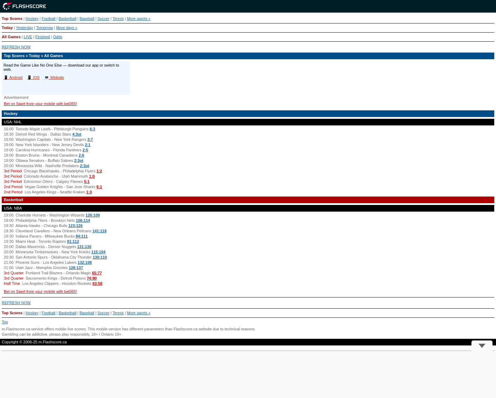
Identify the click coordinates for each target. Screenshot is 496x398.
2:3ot (78, 160)
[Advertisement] (248, 374)
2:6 (81, 155)
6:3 (92, 129)
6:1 (99, 187)
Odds (57, 37)
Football (48, 18)
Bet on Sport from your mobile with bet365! (40, 104)
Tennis (118, 18)
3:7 (90, 139)
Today (7, 28)
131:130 (84, 247)
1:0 (92, 176)
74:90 (92, 278)
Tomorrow (44, 28)
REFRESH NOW (16, 47)
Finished (42, 37)
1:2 (99, 171)
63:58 (97, 283)
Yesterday (24, 28)
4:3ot (76, 134)
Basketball (67, 18)
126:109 (93, 215)
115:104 (98, 252)
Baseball (87, 18)
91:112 (73, 241)
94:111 (82, 236)
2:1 (88, 145)
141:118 (99, 231)
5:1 (87, 181)
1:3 (89, 192)
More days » (67, 28)
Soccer (103, 18)
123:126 (75, 226)
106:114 (83, 220)
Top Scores (12, 18)
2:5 (85, 150)
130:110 (100, 257)
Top (5, 322)
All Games (11, 37)
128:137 (76, 268)
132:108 (85, 262)
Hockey (32, 18)
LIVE (28, 37)
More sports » (138, 18)
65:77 (97, 273)
